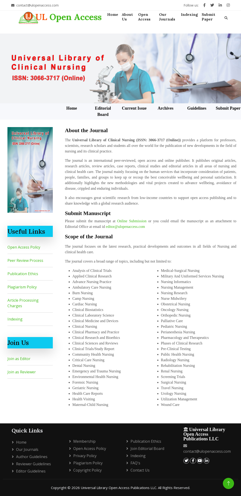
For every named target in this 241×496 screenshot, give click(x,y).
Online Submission (132, 221)
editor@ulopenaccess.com (125, 227)
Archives (166, 108)
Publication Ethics (22, 273)
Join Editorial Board (147, 448)
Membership (84, 441)
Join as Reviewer (21, 372)
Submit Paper (228, 108)
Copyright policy (87, 470)
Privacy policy (85, 455)
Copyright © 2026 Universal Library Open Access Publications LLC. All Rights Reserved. (120, 487)
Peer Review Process (25, 260)
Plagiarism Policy (22, 287)
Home (71, 108)
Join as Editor (18, 358)
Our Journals (27, 449)
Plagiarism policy (88, 463)
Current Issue (134, 108)
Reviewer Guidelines (33, 463)
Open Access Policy (23, 247)
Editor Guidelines (31, 471)
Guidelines (196, 108)
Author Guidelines (31, 456)
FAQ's (135, 463)
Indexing (15, 319)
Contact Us (140, 470)
